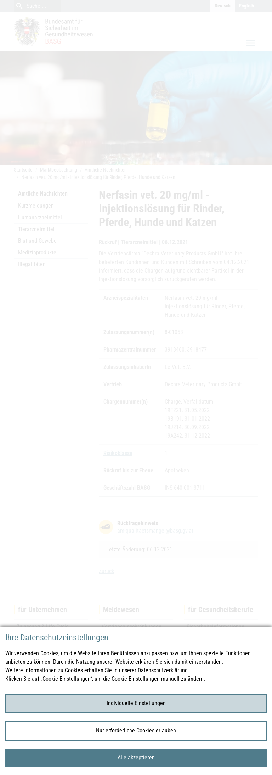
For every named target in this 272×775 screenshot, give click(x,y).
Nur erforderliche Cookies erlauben (136, 730)
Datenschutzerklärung (163, 670)
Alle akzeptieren (136, 757)
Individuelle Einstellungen (136, 703)
